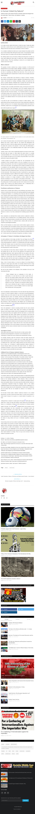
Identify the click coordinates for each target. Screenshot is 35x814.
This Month (17, 619)
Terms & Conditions (17, 809)
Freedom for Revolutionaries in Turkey (16, 687)
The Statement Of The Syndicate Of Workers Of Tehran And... (20, 778)
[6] (1, 463)
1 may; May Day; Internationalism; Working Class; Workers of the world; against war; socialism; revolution (17, 747)
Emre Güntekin (10, 694)
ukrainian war (7, 753)
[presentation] (29, 712)
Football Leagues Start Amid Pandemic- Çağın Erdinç (13, 528)
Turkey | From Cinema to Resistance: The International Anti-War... (16, 553)
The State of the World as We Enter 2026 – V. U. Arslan (20, 629)
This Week (6, 619)
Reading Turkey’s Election (13, 699)
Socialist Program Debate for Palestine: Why (17, 783)
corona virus (22, 751)
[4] (1, 452)
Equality (3, 751)
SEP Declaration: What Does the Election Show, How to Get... (20, 772)
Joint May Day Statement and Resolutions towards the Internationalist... (20, 642)
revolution (7, 744)
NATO (3, 753)
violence (6, 467)
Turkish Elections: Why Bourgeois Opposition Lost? (19, 693)
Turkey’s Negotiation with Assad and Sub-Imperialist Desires (21, 680)
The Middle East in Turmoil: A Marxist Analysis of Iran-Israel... (21, 647)
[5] (1, 459)
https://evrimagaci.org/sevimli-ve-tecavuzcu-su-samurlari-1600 (16, 443)
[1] (1, 438)
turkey (17, 751)
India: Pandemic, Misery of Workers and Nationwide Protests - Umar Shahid (17, 476)
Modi (10, 751)
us (6, 751)
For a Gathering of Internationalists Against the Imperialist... (14, 732)
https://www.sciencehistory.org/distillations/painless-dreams (16, 439)
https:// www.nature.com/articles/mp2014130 (18, 461)
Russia (13, 753)
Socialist (3, 18)
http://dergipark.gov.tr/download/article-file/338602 (15, 450)
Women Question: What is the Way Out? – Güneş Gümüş (17, 481)
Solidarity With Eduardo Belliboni (15, 622)
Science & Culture (4, 8)
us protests (28, 751)
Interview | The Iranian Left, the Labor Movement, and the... (20, 635)
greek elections (13, 744)
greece (3, 744)
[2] (1, 442)
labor (13, 751)
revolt (17, 753)
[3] (1, 447)
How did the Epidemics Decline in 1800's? (10, 578)
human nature (12, 467)
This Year (28, 619)
